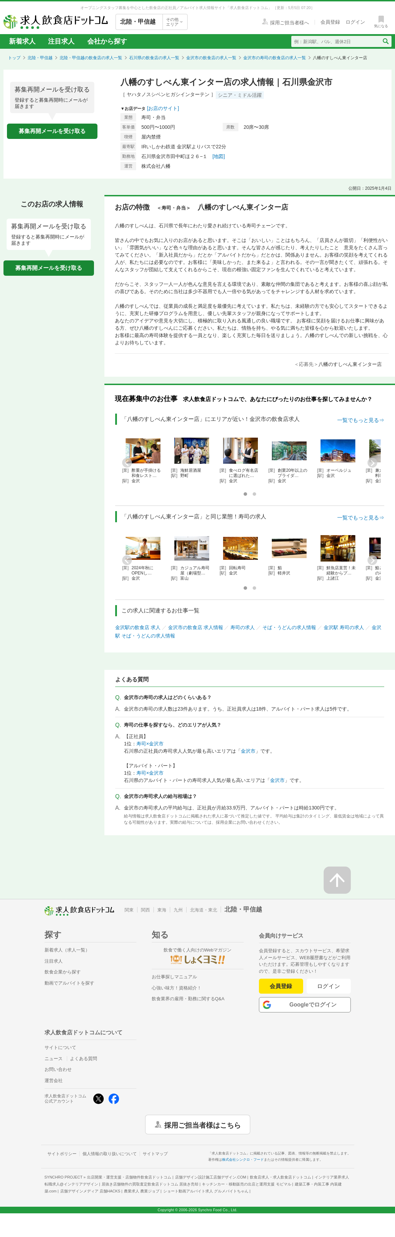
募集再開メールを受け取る (52, 131)
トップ (14, 57)
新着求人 (22, 41)
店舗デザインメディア (90, 1191)
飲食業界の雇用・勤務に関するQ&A (188, 998)
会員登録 (281, 986)
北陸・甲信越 (40, 57)
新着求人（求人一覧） (67, 950)
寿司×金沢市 (150, 743)
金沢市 (248, 751)
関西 (145, 910)
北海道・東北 (203, 910)
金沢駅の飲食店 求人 (137, 627)
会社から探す (107, 41)
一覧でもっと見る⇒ (360, 420)
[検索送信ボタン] (385, 41)
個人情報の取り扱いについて (109, 1153)
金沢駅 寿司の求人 (344, 627)
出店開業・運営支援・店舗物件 (129, 1177)
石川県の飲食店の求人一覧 (154, 57)
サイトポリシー (62, 1153)
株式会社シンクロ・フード (243, 1159)
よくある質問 (83, 1058)
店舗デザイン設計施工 (210, 1177)
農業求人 (141, 1191)
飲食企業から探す (63, 971)
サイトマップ (155, 1153)
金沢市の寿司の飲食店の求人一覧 (274, 57)
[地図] (218, 156)
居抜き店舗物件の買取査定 (150, 1184)
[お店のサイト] (163, 108)
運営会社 (54, 1080)
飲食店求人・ (280, 1177)
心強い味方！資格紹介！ (177, 988)
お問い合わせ (58, 1069)
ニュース (54, 1058)
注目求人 (61, 41)
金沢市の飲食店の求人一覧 (211, 57)
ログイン (328, 986)
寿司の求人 (242, 627)
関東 (129, 910)
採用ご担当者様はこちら (202, 1124)
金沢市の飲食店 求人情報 (195, 627)
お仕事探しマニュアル (174, 976)
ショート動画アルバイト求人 (205, 1191)
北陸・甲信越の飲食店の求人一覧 (91, 57)
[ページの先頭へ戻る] (337, 880)
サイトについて (60, 1047)
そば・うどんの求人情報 (289, 627)
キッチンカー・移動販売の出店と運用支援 (246, 1184)
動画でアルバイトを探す (69, 983)
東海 (161, 910)
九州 (178, 910)
